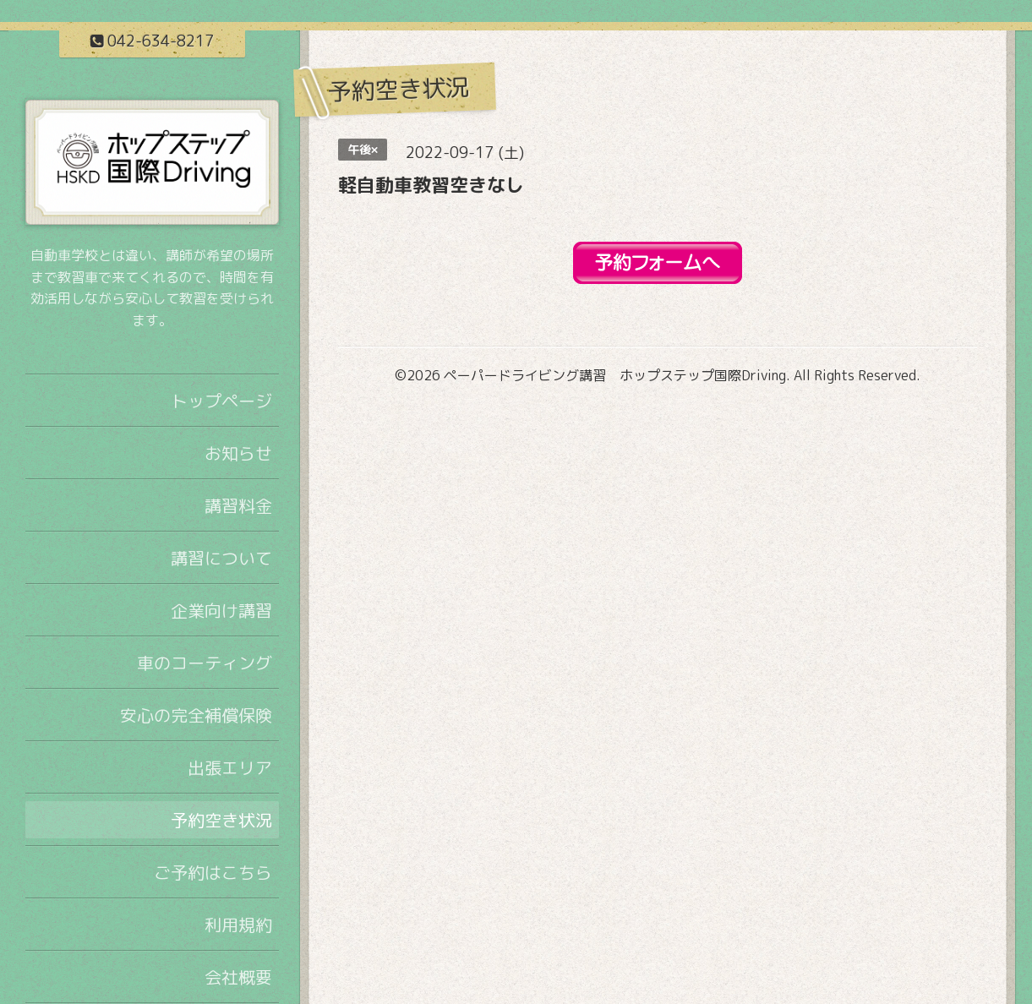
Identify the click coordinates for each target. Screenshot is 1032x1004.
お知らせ (238, 453)
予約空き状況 (221, 820)
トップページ (221, 400)
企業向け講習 (221, 610)
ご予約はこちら (213, 872)
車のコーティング (204, 662)
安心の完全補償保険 (196, 715)
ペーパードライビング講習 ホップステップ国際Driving (615, 375)
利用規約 (238, 924)
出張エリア (230, 767)
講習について (221, 558)
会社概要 (238, 977)
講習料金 (238, 505)
